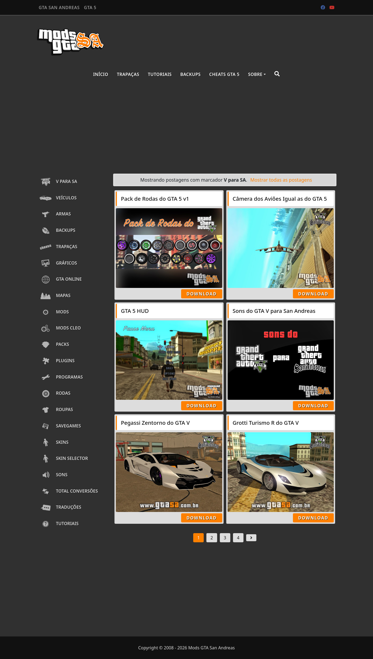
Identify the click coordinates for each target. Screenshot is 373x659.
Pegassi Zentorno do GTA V (155, 422)
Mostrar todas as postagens (281, 180)
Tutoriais (160, 74)
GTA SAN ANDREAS (59, 7)
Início (100, 74)
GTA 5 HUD (135, 310)
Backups (190, 74)
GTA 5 (90, 7)
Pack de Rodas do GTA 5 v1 (155, 198)
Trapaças (128, 74)
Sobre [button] (255, 74)
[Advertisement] (186, 126)
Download (201, 294)
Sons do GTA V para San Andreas (274, 310)
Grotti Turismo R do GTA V (266, 422)
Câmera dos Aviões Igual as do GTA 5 (280, 198)
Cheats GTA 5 (224, 74)
